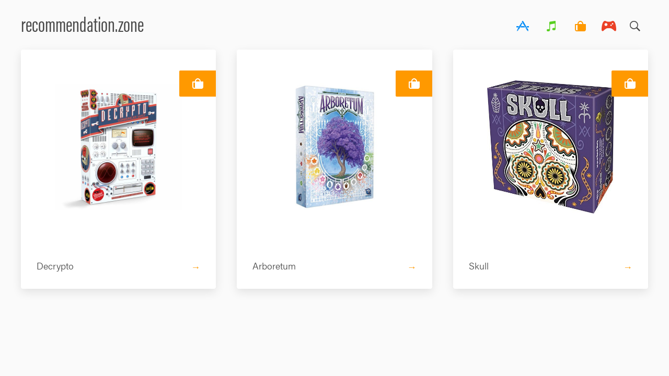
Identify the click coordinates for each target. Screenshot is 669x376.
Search (635, 23)
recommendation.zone (82, 23)
